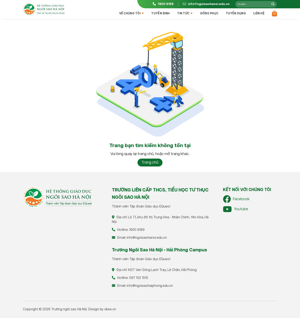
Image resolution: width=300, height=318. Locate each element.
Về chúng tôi (131, 13)
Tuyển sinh (160, 13)
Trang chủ (150, 162)
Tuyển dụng (236, 13)
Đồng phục (209, 13)
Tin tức (184, 13)
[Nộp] (272, 4)
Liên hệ (258, 13)
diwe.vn (110, 309)
